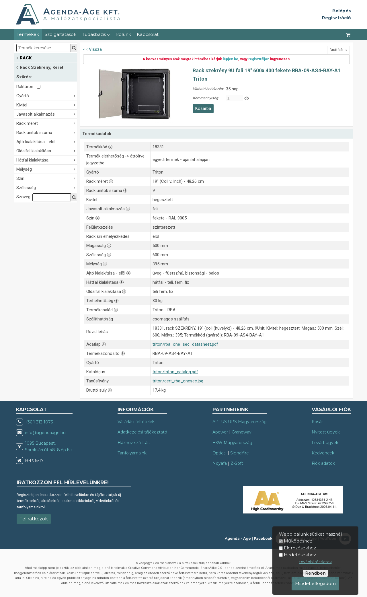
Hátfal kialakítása (46, 160)
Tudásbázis (96, 34)
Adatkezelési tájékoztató (142, 432)
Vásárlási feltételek (136, 421)
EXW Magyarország (232, 442)
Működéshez (298, 541)
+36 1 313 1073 (39, 422)
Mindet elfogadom (315, 583)
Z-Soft (237, 463)
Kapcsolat (148, 34)
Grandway (241, 432)
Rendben (315, 573)
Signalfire (239, 453)
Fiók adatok (323, 463)
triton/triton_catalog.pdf (175, 371)
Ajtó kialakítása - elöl (46, 141)
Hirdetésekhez (300, 554)
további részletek (315, 562)
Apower (220, 432)
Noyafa (219, 463)
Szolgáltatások (60, 34)
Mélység (46, 169)
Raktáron (28, 86)
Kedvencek (323, 453)
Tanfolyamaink (132, 453)
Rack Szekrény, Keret (39, 67)
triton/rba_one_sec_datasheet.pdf (185, 344)
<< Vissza (92, 49)
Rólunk (123, 34)
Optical (219, 453)
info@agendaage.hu (45, 432)
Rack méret (46, 123)
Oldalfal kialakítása (46, 150)
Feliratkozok (33, 519)
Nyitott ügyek (326, 432)
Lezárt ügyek (325, 442)
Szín (46, 178)
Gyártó (46, 95)
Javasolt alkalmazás (46, 114)
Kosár (317, 421)
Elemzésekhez (300, 548)
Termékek (28, 34)
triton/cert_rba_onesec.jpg (178, 381)
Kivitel (46, 105)
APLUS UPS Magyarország (239, 421)
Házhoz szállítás (133, 442)
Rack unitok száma (46, 132)
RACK (24, 58)
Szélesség (46, 187)
